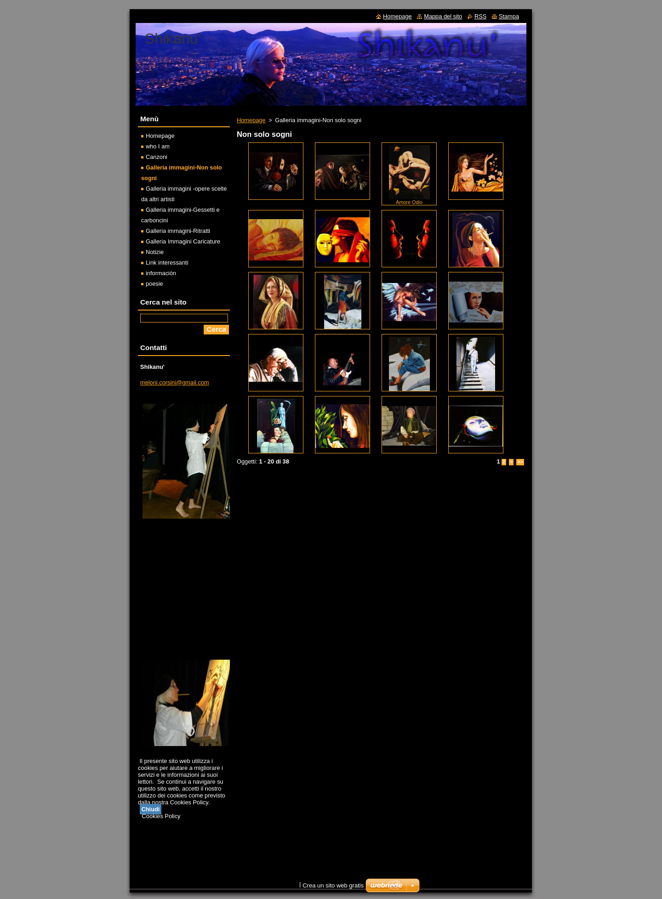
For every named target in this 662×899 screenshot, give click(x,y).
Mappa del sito (443, 16)
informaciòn (161, 273)
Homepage (251, 120)
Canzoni (156, 156)
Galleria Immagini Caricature (183, 241)
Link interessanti (167, 262)
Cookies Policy (161, 816)
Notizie (155, 252)
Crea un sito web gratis (333, 885)
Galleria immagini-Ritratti (178, 230)
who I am (158, 146)
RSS (480, 16)
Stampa (509, 16)
